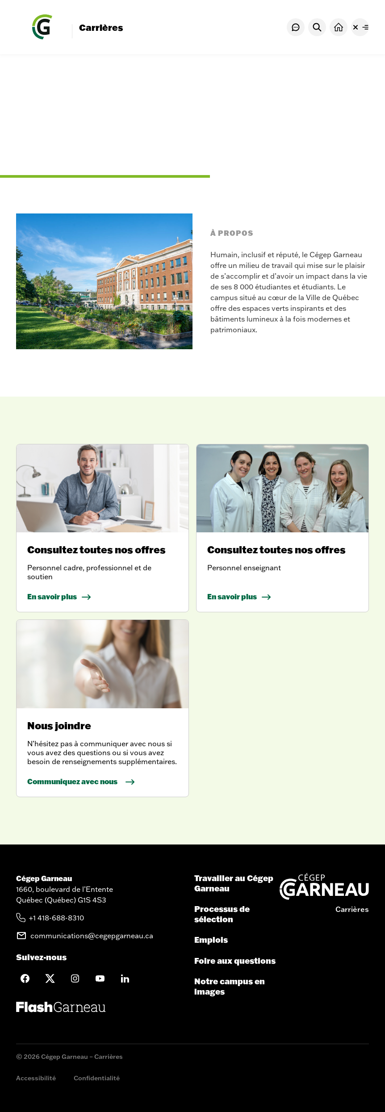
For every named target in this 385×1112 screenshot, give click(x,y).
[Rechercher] (317, 27)
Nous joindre (59, 725)
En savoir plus (52, 596)
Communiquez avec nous (72, 781)
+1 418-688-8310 (56, 917)
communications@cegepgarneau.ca (91, 935)
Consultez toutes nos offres (96, 549)
